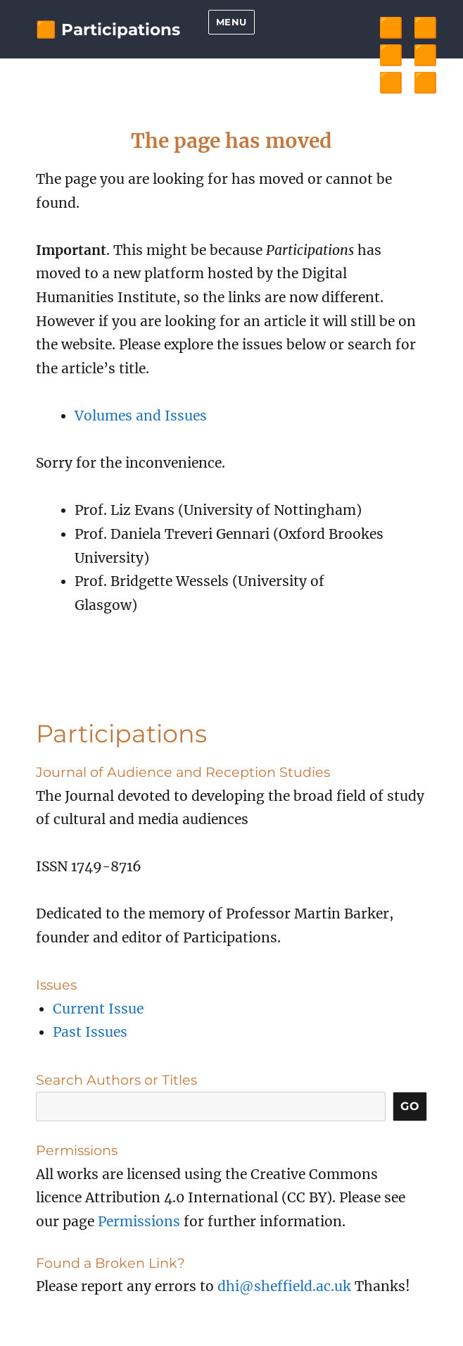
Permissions (139, 1221)
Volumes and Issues (141, 415)
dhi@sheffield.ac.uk (284, 1286)
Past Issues (90, 1031)
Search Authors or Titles (116, 1079)
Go (410, 1106)
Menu (231, 21)
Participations (120, 29)
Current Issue (98, 1008)
